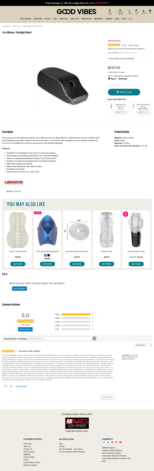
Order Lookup (29, 452)
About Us (27, 446)
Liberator (17, 191)
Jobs (104, 461)
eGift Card (28, 444)
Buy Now (18, 264)
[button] (45, 255)
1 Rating (123, 45)
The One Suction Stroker (136, 251)
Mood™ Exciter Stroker (18, 251)
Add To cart (124, 92)
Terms (26, 460)
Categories (6, 26)
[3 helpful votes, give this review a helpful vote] (5, 386)
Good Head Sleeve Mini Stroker (77, 251)
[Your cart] (150, 12)
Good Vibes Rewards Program (114, 456)
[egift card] (110, 12)
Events (62, 446)
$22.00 (18, 257)
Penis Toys (16, 26)
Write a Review (133, 45)
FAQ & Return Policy (32, 462)
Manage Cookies (30, 465)
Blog (61, 444)
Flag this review (21, 386)
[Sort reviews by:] (143, 345)
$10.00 (77, 257)
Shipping (27, 454)
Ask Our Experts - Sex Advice (71, 449)
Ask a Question (113, 53)
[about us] (136, 12)
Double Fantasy (106, 251)
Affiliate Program (108, 448)
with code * (76, 3)
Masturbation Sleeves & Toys (33, 26)
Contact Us (28, 449)
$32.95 (106, 257)
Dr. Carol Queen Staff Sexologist (72, 452)
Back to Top (107, 397)
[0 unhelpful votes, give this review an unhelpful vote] (11, 386)
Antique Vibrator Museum (112, 450)
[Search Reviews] (62, 338)
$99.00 (47, 259)
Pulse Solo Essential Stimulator (47, 251)
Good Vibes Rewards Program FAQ (116, 458)
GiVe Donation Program (111, 453)
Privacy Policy (29, 457)
